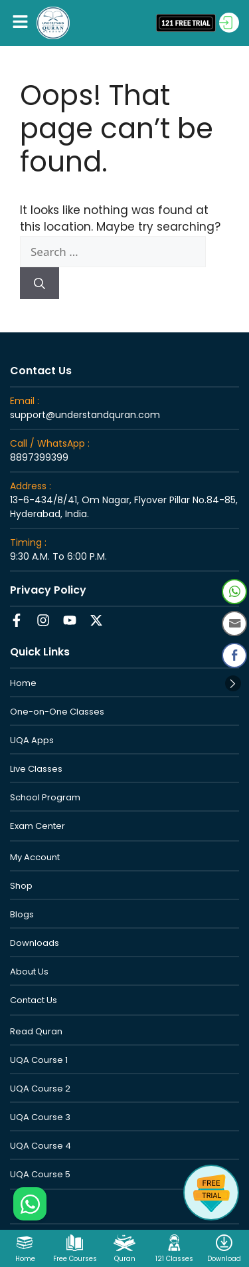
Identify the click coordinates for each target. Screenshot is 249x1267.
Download (224, 1259)
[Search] (39, 283)
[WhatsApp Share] (234, 591)
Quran (124, 1259)
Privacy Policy (48, 590)
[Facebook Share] (234, 655)
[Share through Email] (234, 623)
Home (25, 1259)
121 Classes (174, 1259)
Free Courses (75, 1259)
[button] (20, 22)
